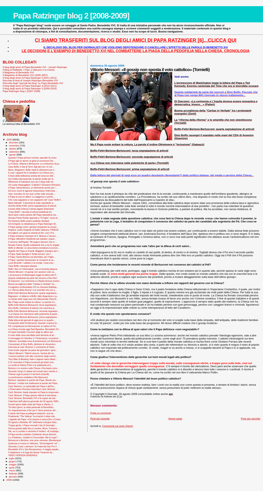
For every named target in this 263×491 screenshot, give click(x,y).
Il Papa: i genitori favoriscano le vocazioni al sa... (31, 260)
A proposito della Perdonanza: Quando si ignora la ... (33, 323)
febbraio (13, 473)
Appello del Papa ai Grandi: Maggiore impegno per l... (34, 251)
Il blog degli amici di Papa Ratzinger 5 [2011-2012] (30, 77)
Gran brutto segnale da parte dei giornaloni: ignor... (32, 350)
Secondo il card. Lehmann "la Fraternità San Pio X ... (33, 446)
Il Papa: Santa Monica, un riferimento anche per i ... (33, 187)
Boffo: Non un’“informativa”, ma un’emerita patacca (32, 269)
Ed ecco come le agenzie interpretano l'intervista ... (32, 191)
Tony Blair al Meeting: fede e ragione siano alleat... (32, 359)
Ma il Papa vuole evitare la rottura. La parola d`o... (32, 302)
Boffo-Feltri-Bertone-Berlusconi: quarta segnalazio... (33, 293)
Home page (175, 418)
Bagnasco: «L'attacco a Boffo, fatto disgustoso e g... (33, 296)
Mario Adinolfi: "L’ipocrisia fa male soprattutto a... (31, 203)
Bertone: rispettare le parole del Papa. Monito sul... (32, 380)
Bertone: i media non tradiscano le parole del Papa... (33, 383)
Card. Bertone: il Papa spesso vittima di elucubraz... (33, 395)
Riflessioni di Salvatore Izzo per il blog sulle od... (31, 182)
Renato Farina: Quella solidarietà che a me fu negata (33, 245)
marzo (12, 470)
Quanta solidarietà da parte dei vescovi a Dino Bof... (33, 278)
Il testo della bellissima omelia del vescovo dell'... (31, 176)
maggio (13, 464)
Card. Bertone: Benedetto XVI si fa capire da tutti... (32, 398)
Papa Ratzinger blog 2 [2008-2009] (71, 15)
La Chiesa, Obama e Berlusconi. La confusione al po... (34, 163)
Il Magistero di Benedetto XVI (18, 72)
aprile (12, 467)
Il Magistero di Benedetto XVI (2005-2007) (25, 75)
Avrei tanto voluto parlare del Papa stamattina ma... (33, 215)
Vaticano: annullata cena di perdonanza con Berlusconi (34, 341)
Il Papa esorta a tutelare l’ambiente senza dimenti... (33, 434)
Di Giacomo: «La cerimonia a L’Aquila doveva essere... (34, 281)
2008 (9, 479)
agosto (13, 154)
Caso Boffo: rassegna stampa (22, 266)
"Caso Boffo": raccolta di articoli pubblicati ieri (30, 212)
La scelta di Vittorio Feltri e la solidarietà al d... (30, 365)
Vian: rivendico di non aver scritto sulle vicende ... (32, 194)
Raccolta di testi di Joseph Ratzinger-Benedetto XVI (30, 80)
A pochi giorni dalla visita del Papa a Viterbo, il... (31, 404)
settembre (14, 152)
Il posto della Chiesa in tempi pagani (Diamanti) (31, 209)
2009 (9, 139)
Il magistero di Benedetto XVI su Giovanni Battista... (33, 287)
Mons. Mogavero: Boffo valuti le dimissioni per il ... (32, 170)
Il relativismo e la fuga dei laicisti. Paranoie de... (31, 452)
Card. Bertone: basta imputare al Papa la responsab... (34, 392)
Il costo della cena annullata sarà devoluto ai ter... (32, 335)
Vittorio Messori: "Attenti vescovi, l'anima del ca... (31, 353)
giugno (13, 461)
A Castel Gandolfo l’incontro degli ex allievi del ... (31, 332)
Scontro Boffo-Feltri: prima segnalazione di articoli (32, 206)
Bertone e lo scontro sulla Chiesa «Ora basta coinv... (33, 368)
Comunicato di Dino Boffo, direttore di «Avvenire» (32, 344)
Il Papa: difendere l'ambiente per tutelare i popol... (32, 239)
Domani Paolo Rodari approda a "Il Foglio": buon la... (33, 218)
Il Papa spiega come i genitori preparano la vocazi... (33, 227)
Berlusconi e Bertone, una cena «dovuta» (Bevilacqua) (34, 440)
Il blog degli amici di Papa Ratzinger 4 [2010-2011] (30, 85)
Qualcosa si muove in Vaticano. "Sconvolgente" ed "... (34, 443)
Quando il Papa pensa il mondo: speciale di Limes (32, 157)
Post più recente (100, 418)
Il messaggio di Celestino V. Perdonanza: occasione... (34, 338)
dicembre (14, 142)
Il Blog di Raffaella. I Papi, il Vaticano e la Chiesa (28, 69)
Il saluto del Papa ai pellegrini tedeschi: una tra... (31, 413)
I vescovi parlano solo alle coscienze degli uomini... (32, 356)
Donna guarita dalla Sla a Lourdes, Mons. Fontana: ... (34, 428)
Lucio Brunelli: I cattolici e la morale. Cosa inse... (31, 263)
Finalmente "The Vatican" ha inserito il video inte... (32, 416)
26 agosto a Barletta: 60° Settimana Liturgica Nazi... (33, 422)
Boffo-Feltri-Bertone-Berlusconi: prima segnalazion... (33, 317)
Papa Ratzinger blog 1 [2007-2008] (21, 91)
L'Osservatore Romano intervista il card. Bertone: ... (33, 389)
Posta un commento (100, 413)
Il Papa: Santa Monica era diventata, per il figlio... (31, 257)
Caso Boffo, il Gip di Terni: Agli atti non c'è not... (31, 167)
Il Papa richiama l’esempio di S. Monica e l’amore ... (33, 236)
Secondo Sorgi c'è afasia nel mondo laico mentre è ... (34, 371)
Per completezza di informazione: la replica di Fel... (32, 326)
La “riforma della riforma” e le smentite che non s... (32, 290)
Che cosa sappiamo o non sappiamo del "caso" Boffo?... (35, 200)
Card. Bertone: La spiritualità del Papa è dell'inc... (32, 386)
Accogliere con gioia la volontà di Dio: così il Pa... (32, 233)
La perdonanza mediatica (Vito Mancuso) (28, 377)
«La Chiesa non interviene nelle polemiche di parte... (33, 314)
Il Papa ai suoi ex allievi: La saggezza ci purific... (31, 196)
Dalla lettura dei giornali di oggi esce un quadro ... (32, 320)
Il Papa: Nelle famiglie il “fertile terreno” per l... (30, 254)
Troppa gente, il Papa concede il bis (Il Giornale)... (32, 425)
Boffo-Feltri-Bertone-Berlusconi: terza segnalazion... (33, 305)
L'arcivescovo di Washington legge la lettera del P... (33, 275)
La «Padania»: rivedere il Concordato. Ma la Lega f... (33, 437)
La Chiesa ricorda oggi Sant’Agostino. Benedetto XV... (34, 329)
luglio (12, 458)
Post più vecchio (250, 418)
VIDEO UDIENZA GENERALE (22, 455)
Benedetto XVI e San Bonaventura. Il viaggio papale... (34, 449)
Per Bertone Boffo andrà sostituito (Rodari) (28, 221)
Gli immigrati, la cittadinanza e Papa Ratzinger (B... (32, 224)
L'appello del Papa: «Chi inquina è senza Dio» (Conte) (34, 419)
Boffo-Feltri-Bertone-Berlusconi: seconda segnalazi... (33, 311)
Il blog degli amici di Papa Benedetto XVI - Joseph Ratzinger (35, 67)
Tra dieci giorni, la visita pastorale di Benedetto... (31, 407)
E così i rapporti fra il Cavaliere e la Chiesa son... (31, 172)
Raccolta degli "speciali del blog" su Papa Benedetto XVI (33, 83)
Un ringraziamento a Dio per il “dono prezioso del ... (33, 410)
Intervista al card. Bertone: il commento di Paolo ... (32, 347)
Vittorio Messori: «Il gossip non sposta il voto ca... (32, 272)
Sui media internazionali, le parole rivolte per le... (31, 179)
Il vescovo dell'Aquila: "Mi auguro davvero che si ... (32, 242)
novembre (14, 145)
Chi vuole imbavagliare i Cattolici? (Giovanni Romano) (34, 185)
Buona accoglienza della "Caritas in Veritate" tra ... (32, 284)
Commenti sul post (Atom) (117, 426)
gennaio (13, 476)
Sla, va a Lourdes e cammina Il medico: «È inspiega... (34, 431)
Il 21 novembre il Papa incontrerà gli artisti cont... (31, 362)
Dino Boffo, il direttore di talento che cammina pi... (32, 308)
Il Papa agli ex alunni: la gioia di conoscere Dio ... (32, 161)
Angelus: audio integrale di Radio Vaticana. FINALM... (34, 230)
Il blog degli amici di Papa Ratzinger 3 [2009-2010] (30, 88)
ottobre (13, 148)
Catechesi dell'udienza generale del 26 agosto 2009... (34, 401)
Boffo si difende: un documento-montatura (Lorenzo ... (34, 248)
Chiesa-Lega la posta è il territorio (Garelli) (28, 374)
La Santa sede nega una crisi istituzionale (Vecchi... (33, 299)
